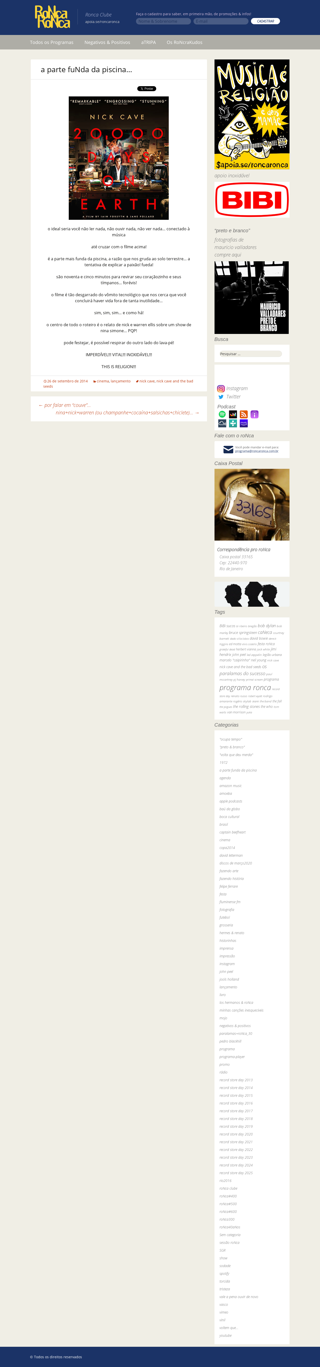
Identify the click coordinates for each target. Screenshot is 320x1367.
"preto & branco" (232, 747)
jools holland (229, 979)
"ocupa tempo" (231, 739)
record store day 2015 (236, 1095)
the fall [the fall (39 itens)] (277, 701)
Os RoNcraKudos (184, 42)
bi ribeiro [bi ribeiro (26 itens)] (241, 626)
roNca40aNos (230, 1227)
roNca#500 (228, 1203)
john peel (226, 971)
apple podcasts (231, 801)
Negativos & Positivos (107, 42)
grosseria (226, 925)
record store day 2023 (236, 1157)
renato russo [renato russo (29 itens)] (239, 696)
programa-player (232, 1056)
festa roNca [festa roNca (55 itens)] (266, 643)
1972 (224, 762)
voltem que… (229, 1327)
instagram (227, 963)
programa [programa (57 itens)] (271, 679)
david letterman (231, 855)
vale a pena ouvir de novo (239, 1296)
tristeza (225, 1289)
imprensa (227, 948)
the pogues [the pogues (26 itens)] (226, 707)
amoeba (226, 793)
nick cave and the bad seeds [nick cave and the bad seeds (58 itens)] (240, 666)
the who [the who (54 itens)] (267, 706)
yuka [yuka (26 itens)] (249, 712)
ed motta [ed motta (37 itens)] (235, 644)
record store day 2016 (236, 1103)
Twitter (228, 396)
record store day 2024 (236, 1165)
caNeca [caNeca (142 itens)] (265, 632)
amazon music (231, 785)
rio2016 (226, 1180)
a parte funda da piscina (238, 770)
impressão (227, 956)
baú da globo (230, 809)
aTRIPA (148, 42)
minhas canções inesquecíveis (242, 1010)
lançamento (120, 381)
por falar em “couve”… (64, 405)
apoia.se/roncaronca (102, 21)
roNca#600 (228, 1211)
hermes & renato (232, 932)
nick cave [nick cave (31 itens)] (273, 660)
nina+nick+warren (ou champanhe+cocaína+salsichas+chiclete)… (128, 412)
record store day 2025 (236, 1172)
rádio (224, 1072)
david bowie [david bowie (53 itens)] (259, 638)
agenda (225, 778)
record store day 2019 (236, 1126)
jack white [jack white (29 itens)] (263, 649)
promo (225, 1064)
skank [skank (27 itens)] (255, 701)
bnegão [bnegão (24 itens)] (252, 626)
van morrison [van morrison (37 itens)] (236, 712)
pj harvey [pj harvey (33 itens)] (239, 679)
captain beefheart (233, 832)
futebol (225, 917)
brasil (224, 824)
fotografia (227, 909)
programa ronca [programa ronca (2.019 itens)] (245, 687)
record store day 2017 (236, 1110)
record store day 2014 (236, 1087)
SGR (223, 1250)
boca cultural (229, 816)
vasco (224, 1304)
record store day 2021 (236, 1141)
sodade (225, 1265)
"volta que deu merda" (236, 754)
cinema (103, 381)
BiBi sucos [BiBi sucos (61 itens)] (227, 625)
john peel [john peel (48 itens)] (239, 654)
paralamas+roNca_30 (236, 1033)
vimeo (224, 1312)
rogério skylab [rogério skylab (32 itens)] (242, 701)
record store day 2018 (236, 1118)
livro (223, 994)
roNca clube (228, 1188)
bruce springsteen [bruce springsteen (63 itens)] (243, 632)
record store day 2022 (236, 1149)
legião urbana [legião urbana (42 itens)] (272, 654)
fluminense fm (230, 901)
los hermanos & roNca (236, 1002)
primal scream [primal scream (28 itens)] (254, 679)
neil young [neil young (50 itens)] (258, 660)
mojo (223, 1018)
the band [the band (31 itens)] (266, 701)
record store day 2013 (236, 1080)
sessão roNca (230, 1242)
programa (227, 1049)
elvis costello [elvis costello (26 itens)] (249, 644)
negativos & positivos (235, 1025)
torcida (225, 1281)
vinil (222, 1320)
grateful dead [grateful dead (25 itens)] (227, 649)
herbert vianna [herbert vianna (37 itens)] (246, 649)
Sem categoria (230, 1234)
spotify (224, 1273)
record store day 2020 (236, 1134)
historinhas (228, 940)
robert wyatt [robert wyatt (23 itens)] (255, 696)
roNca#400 (228, 1196)
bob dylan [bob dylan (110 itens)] (267, 625)
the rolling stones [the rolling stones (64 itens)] (246, 706)
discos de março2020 (236, 863)
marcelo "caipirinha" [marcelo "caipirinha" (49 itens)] (235, 660)
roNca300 (227, 1219)
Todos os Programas (52, 42)
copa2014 (227, 847)
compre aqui (227, 254)
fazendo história (232, 878)
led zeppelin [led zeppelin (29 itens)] (254, 655)
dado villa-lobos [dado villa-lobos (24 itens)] (239, 638)
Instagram (232, 388)
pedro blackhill (230, 1041)
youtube (226, 1335)
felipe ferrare (229, 886)
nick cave (147, 381)
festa (223, 894)
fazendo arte (229, 870)
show (224, 1258)
